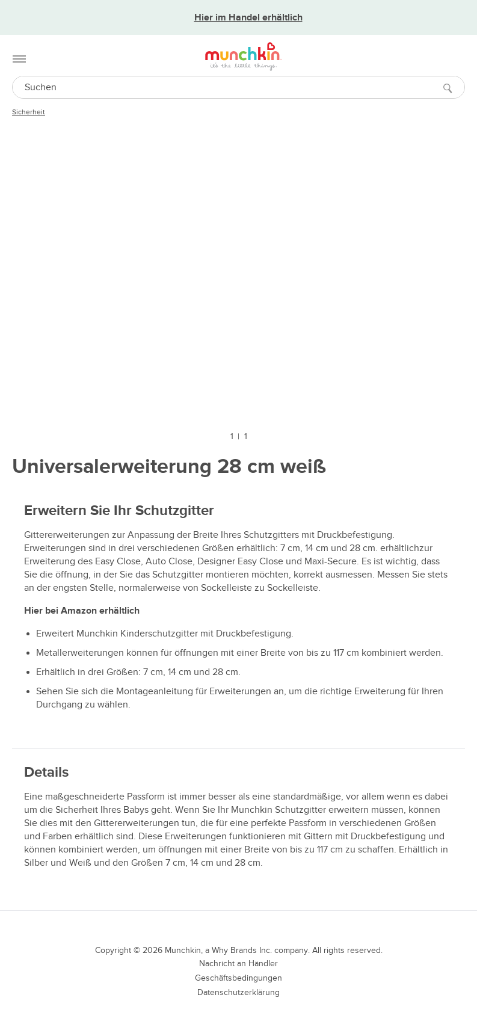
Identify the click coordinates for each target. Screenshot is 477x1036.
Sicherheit (28, 112)
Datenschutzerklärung (238, 992)
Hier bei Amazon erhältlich (82, 610)
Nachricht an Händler (238, 963)
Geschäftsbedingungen (238, 977)
